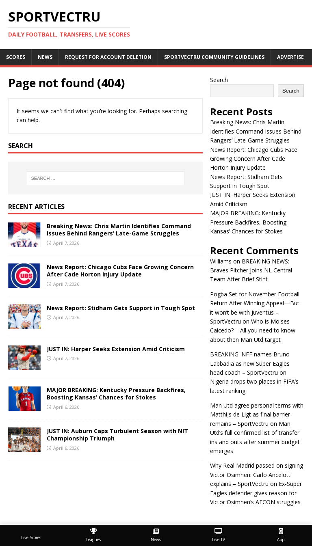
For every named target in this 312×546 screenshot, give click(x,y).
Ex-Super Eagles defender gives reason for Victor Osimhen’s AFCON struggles (256, 493)
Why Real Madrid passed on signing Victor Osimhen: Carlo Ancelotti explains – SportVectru (256, 475)
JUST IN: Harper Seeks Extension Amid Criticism (116, 349)
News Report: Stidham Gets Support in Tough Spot (121, 308)
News (45, 57)
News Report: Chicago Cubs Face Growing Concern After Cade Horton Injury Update (120, 270)
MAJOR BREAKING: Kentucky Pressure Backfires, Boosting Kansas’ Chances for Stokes (116, 393)
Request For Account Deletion (108, 57)
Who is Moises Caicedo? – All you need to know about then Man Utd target (252, 330)
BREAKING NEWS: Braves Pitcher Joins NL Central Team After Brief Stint (251, 270)
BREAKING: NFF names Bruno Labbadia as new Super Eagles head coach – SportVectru (250, 363)
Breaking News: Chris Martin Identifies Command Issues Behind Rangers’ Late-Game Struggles (119, 229)
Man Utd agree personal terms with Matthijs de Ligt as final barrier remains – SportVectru (256, 414)
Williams (221, 261)
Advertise (290, 57)
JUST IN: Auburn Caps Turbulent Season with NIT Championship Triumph (117, 434)
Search (219, 80)
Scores (15, 57)
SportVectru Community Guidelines (214, 57)
